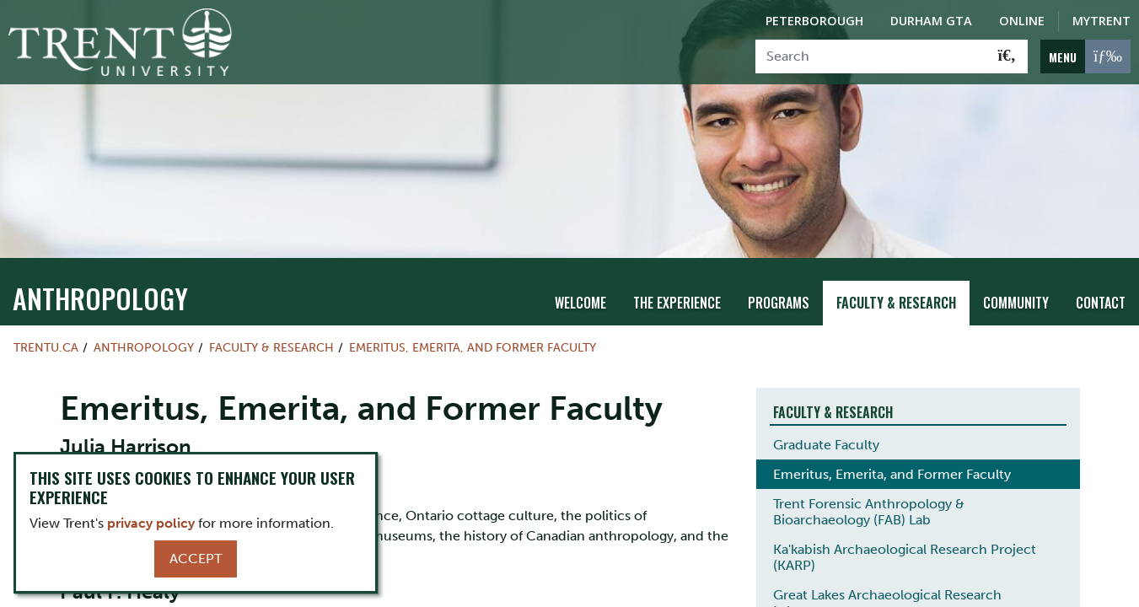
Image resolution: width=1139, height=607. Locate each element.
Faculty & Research (896, 303)
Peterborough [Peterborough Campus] (814, 21)
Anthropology (100, 298)
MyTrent (1101, 21)
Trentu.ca (45, 347)
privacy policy (151, 523)
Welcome (580, 303)
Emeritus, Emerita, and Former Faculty (472, 347)
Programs (778, 303)
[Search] (871, 56)
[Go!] (1007, 56)
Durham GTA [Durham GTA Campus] (931, 21)
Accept (195, 559)
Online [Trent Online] (1022, 21)
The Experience (677, 303)
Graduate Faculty (826, 445)
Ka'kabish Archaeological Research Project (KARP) (904, 557)
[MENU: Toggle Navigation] (1085, 56)
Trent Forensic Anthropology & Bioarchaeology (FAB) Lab (868, 512)
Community (1016, 303)
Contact (1101, 303)
